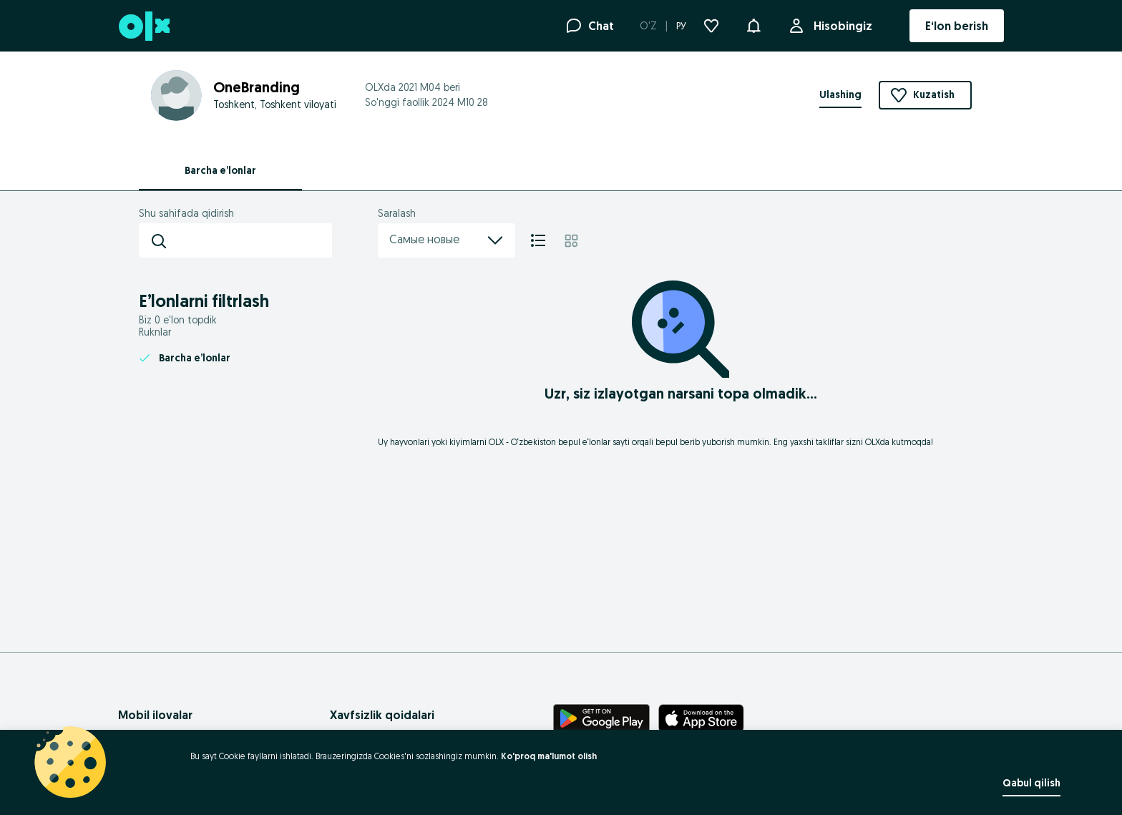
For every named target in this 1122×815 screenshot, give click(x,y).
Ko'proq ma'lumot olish (549, 756)
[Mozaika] (571, 240)
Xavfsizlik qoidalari (382, 715)
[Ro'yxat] (538, 240)
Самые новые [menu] (446, 240)
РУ (681, 25)
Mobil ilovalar (155, 715)
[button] (753, 24)
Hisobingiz (840, 25)
